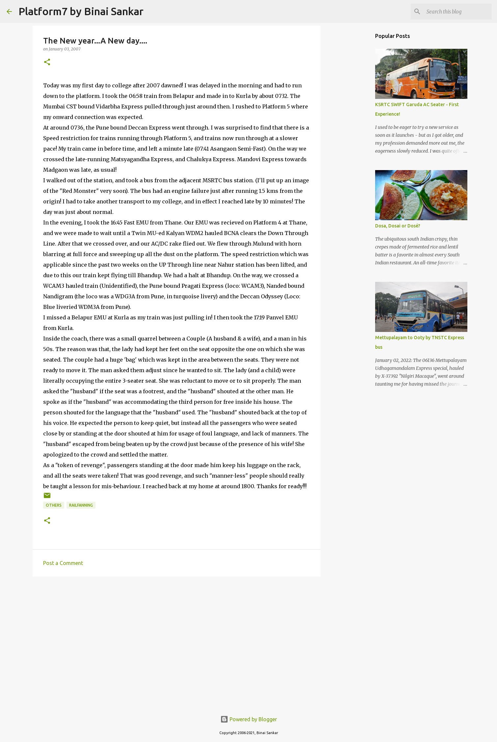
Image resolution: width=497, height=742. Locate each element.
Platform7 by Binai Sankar (81, 11)
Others (54, 505)
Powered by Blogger (248, 719)
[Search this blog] (457, 11)
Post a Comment (63, 563)
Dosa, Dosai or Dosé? (397, 225)
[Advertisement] (176, 632)
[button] (47, 62)
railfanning (81, 505)
